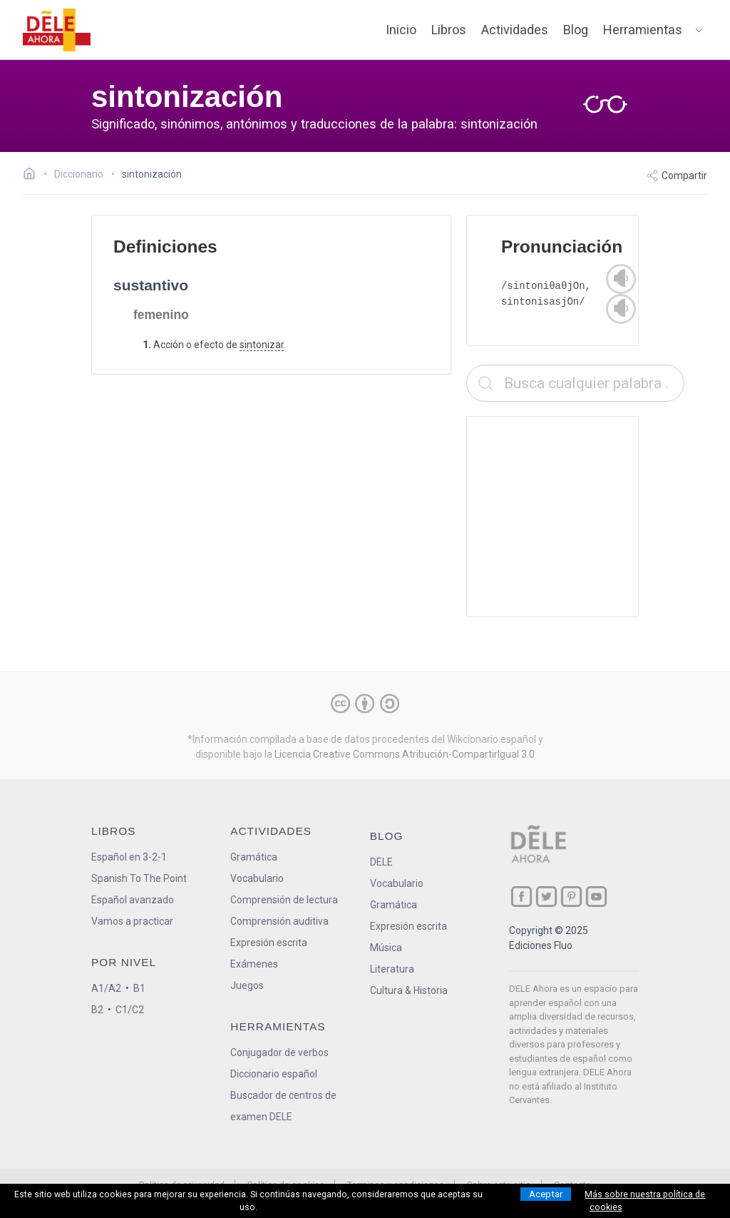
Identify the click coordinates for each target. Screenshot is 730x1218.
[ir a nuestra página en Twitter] (546, 896)
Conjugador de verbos (279, 1052)
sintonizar (262, 344)
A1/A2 (106, 988)
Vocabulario (257, 878)
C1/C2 (129, 1009)
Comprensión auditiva (279, 921)
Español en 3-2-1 (129, 857)
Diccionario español (273, 1074)
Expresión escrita (268, 942)
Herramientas (642, 29)
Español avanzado (132, 899)
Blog (575, 29)
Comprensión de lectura (284, 899)
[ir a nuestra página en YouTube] (596, 896)
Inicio (401, 29)
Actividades (514, 29)
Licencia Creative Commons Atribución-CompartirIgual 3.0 (404, 754)
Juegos (247, 985)
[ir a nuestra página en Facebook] (521, 896)
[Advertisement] (575, 516)
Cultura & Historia (409, 990)
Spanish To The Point (139, 878)
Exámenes (254, 964)
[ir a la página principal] (57, 30)
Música (386, 947)
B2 (97, 1009)
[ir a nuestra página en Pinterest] (571, 896)
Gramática (253, 857)
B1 (139, 988)
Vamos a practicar (132, 921)
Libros (448, 29)
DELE (381, 862)
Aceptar (545, 1194)
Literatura (392, 969)
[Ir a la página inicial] (33, 175)
